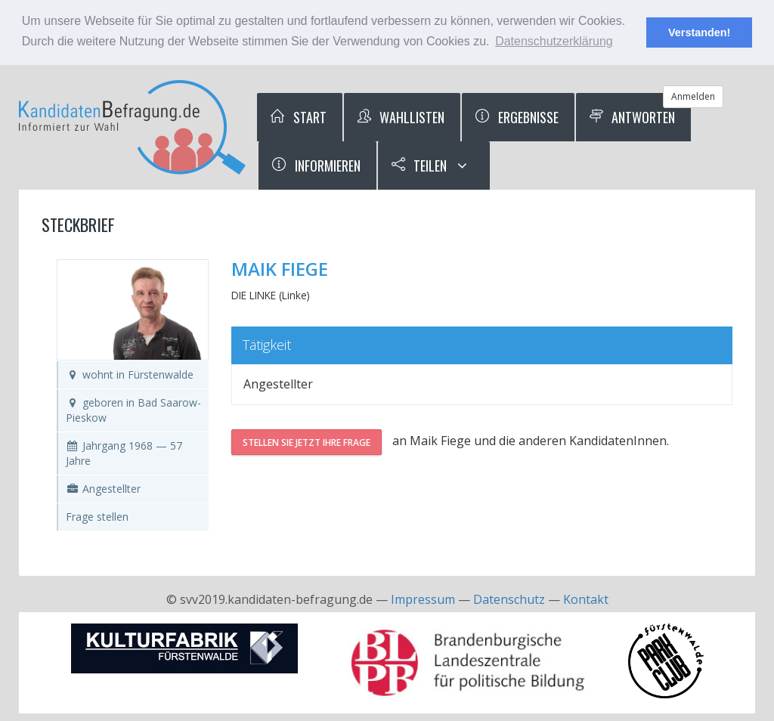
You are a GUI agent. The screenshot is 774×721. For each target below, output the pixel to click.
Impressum (423, 599)
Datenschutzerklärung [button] (554, 41)
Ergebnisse (516, 117)
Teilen (418, 165)
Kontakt (585, 599)
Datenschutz (509, 599)
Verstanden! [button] (699, 32)
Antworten (632, 117)
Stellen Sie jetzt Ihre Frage (306, 442)
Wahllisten (400, 117)
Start (298, 117)
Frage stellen (97, 516)
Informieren (316, 165)
